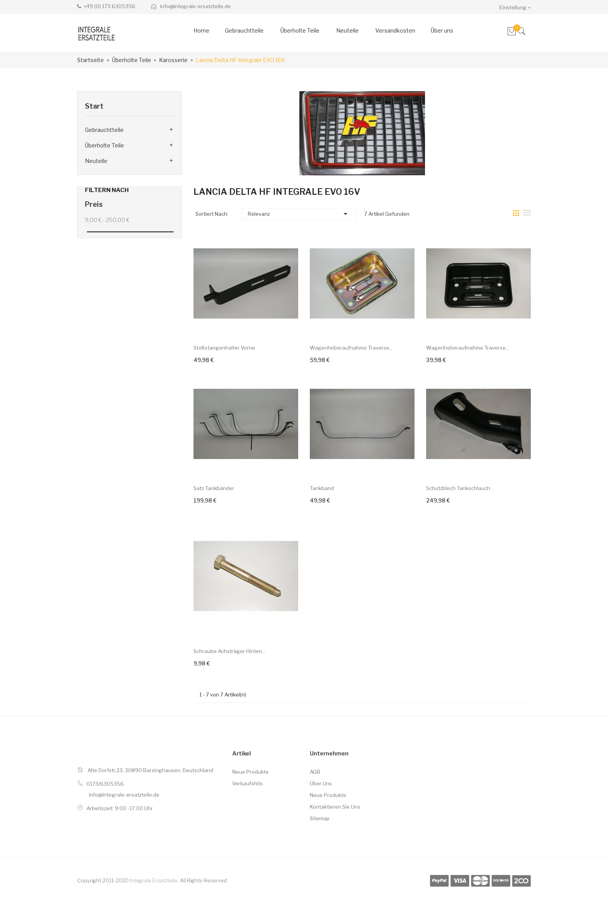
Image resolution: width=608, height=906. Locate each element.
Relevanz (299, 213)
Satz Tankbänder (213, 488)
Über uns (321, 783)
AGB (315, 772)
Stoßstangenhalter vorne (224, 348)
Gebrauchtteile (104, 129)
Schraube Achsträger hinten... (229, 651)
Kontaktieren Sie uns (335, 807)
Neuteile (96, 161)
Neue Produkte (250, 772)
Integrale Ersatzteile (154, 880)
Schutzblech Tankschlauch (458, 488)
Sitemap (320, 818)
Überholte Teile (104, 145)
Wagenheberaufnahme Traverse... (351, 348)
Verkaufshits (247, 783)
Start (94, 106)
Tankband (322, 488)
